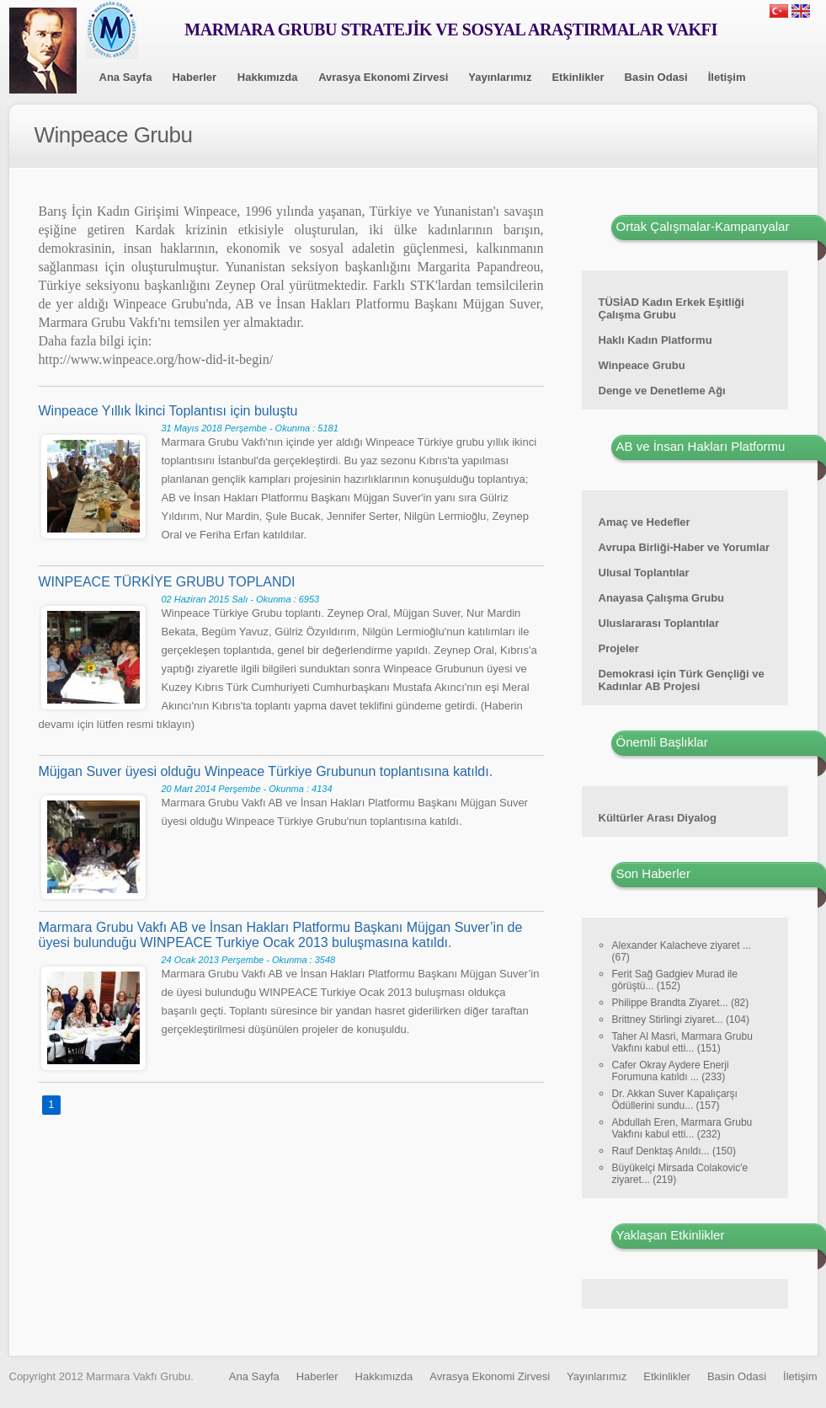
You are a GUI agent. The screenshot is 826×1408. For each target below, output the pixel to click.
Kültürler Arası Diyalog (658, 817)
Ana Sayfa (125, 77)
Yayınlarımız (499, 77)
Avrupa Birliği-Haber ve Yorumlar (684, 547)
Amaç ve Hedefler (644, 522)
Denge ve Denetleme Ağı (662, 390)
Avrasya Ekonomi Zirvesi (383, 77)
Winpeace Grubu (642, 365)
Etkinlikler (578, 77)
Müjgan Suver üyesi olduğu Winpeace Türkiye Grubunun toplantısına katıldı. (266, 771)
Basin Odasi (656, 77)
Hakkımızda (267, 77)
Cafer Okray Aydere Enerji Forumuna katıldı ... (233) (670, 1071)
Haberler (194, 77)
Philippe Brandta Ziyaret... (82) (680, 1003)
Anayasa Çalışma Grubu (662, 598)
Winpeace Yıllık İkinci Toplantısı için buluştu (168, 411)
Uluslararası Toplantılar (659, 623)
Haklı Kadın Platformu (655, 340)
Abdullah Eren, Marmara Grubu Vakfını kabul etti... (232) (682, 1128)
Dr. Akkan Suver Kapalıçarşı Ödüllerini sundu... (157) (675, 1099)
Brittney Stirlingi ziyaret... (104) (680, 1019)
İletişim (727, 77)
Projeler (619, 648)
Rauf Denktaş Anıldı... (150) (674, 1151)
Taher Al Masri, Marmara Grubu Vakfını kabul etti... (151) (682, 1042)
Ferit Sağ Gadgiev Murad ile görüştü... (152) (675, 980)
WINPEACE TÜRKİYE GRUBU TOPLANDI (167, 582)
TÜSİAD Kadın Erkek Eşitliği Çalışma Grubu (671, 308)
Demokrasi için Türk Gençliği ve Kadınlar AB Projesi (682, 680)
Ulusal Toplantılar (644, 572)
